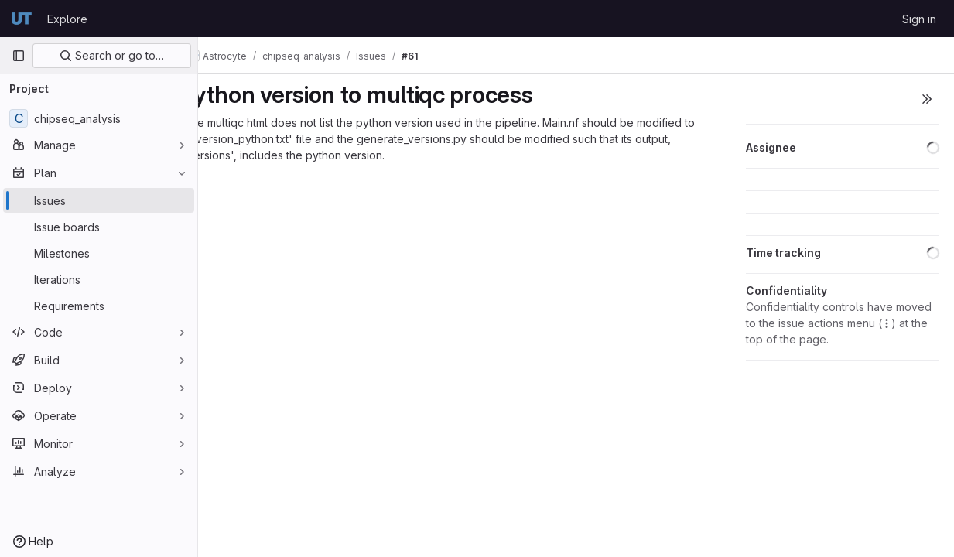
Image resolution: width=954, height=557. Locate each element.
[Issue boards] (98, 226)
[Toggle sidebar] (927, 99)
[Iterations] (98, 279)
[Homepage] (22, 18)
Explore (67, 19)
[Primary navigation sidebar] (18, 55)
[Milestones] (98, 253)
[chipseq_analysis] (98, 118)
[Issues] (98, 200)
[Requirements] (98, 305)
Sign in (919, 19)
